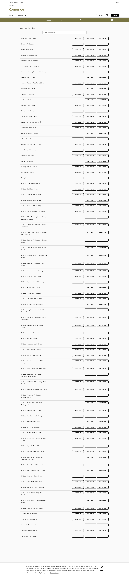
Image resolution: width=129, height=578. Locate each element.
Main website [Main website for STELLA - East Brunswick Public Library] (90, 211)
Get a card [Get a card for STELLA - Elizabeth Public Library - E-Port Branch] (90, 247)
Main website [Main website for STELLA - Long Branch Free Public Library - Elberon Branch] (102, 310)
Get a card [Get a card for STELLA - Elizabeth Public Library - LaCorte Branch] (90, 255)
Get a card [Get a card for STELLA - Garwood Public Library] (78, 276)
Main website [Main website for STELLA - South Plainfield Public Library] (102, 470)
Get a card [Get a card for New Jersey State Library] (78, 150)
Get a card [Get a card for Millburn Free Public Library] (90, 133)
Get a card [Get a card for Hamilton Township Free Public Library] (78, 83)
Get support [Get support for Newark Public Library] (102, 155)
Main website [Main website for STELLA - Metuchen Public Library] (90, 333)
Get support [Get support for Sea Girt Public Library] (102, 172)
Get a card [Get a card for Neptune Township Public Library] (78, 144)
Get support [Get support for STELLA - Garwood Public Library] (102, 276)
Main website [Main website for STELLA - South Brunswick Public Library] (90, 465)
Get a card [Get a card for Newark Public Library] (78, 155)
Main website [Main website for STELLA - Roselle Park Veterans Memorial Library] (90, 438)
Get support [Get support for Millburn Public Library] (102, 139)
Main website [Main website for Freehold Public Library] (102, 77)
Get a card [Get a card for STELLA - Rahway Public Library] (90, 421)
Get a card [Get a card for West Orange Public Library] (78, 530)
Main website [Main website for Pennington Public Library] (90, 166)
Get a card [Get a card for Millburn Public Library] (78, 139)
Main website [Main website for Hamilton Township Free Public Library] (90, 83)
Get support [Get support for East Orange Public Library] (102, 66)
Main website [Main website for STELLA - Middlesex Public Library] (90, 344)
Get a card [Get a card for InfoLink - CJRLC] (90, 100)
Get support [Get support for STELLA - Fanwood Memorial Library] (102, 271)
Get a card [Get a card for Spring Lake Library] (78, 178)
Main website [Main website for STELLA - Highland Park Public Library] (90, 282)
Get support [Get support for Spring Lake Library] (102, 178)
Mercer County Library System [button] (31, 122)
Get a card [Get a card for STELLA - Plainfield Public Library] (78, 410)
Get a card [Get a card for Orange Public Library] (90, 161)
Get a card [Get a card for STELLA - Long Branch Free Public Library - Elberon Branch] (90, 310)
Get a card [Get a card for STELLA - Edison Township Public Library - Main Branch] (78, 224)
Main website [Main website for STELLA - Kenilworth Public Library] (90, 298)
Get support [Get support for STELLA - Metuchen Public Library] (102, 333)
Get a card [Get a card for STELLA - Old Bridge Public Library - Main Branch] (78, 382)
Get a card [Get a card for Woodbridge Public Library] (78, 536)
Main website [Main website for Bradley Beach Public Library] (90, 61)
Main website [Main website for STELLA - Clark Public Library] (90, 189)
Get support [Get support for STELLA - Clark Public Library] (102, 189)
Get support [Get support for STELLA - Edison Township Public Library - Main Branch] (102, 224)
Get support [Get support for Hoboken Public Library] (102, 94)
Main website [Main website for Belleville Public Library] (90, 44)
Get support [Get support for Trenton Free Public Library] (102, 519)
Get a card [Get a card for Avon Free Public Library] (78, 38)
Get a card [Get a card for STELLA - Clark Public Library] (78, 189)
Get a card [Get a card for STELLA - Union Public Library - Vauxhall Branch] (90, 500)
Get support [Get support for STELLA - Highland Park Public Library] (102, 282)
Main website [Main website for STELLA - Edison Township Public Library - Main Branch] (90, 224)
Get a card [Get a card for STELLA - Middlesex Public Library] (78, 344)
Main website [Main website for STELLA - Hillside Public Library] (102, 287)
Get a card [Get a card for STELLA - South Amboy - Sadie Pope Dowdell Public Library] (90, 457)
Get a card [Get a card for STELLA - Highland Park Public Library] (78, 282)
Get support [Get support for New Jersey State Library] (102, 150)
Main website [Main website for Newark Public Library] (90, 155)
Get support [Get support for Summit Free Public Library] (102, 514)
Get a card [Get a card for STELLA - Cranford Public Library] (90, 200)
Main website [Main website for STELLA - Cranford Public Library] (102, 200)
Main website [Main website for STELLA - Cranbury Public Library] (90, 194)
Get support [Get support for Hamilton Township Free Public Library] (102, 83)
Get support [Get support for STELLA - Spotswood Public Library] (102, 481)
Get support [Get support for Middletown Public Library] (102, 127)
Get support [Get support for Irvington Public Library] (102, 105)
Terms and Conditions (57, 566)
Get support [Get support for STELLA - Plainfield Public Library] (102, 410)
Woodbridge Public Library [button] (30, 536)
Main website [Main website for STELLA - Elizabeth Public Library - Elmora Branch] (102, 240)
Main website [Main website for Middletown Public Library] (90, 127)
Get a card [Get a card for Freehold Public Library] (90, 77)
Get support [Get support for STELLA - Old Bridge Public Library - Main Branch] (102, 382)
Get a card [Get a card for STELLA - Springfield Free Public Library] (78, 487)
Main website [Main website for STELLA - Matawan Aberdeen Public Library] (90, 325)
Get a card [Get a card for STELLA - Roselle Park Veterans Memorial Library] (78, 438)
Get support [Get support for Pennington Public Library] (102, 166)
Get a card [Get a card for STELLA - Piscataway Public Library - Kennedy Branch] (90, 395)
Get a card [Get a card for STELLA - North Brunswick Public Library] (78, 368)
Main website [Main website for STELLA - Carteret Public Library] (90, 183)
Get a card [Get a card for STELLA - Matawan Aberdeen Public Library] (78, 325)
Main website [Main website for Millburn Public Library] (90, 139)
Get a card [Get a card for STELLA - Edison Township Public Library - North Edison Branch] (90, 232)
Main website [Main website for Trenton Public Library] (102, 525)
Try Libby (49, 20)
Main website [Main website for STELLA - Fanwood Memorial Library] (90, 271)
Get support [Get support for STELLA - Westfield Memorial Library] (102, 508)
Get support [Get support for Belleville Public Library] (102, 44)
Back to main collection (16, 2)
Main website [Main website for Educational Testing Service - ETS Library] (90, 72)
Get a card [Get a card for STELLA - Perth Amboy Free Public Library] (78, 389)
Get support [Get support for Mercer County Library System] (102, 122)
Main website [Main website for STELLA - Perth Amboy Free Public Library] (90, 389)
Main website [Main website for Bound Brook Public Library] (90, 55)
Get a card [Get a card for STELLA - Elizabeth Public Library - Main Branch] (78, 263)
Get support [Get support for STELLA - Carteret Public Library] (102, 183)
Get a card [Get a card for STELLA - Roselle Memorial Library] (78, 433)
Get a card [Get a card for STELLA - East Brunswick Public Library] (78, 211)
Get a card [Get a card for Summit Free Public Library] (78, 514)
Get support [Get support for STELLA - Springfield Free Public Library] (102, 487)
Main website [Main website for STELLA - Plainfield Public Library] (90, 410)
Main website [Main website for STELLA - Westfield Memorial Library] (90, 508)
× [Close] (102, 567)
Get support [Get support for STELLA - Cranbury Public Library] (102, 194)
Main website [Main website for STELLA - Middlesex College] (90, 338)
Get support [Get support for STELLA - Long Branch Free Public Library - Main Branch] (102, 317)
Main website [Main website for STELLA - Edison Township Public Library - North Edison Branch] (102, 232)
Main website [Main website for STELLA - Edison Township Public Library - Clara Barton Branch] (102, 217)
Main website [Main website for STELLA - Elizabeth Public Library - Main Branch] (90, 263)
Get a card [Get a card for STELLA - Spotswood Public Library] (78, 481)
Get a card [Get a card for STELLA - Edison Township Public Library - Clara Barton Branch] (90, 217)
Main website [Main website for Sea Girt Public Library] (90, 172)
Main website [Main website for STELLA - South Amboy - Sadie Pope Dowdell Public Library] (102, 457)
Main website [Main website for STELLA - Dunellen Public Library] (90, 206)
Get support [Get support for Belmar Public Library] (102, 49)
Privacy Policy (71, 566)
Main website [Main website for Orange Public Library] (102, 161)
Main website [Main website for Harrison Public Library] (102, 88)
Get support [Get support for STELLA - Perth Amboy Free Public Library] (102, 389)
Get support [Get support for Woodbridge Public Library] (102, 536)
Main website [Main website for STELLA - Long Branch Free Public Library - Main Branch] (90, 317)
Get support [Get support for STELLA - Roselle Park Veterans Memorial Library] (102, 438)
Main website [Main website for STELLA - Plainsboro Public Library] (90, 416)
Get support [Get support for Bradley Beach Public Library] (102, 61)
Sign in (115, 15)
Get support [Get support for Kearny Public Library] (102, 111)
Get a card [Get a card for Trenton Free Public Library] (78, 519)
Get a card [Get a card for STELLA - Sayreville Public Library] (78, 446)
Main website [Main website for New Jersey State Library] (90, 150)
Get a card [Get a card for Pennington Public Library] (78, 166)
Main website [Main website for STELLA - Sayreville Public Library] (90, 446)
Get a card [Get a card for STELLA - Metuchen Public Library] (78, 333)
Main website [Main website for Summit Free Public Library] (90, 514)
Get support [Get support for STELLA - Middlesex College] (102, 338)
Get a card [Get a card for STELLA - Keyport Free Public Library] (90, 304)
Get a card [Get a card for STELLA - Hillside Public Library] (90, 287)
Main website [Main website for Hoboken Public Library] (90, 94)
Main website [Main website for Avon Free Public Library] (90, 38)
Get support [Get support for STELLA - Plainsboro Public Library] (102, 416)
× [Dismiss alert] (112, 20)
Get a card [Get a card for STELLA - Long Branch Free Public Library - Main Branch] (78, 317)
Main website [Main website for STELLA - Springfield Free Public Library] (90, 487)
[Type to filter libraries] (64, 32)
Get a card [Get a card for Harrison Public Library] (90, 88)
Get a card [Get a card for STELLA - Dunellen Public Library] (78, 206)
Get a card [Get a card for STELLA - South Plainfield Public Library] (90, 470)
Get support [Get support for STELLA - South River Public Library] (102, 476)
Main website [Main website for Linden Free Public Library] (90, 116)
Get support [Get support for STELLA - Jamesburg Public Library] (102, 293)
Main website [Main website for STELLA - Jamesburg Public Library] (90, 293)
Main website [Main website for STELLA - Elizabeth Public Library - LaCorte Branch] (102, 255)
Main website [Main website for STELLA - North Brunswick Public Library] (90, 368)
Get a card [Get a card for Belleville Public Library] (78, 44)
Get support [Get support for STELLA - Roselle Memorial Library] (102, 433)
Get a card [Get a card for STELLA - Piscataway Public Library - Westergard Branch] (90, 402)
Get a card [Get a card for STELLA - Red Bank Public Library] (78, 427)
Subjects (11, 15)
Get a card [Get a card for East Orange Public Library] (78, 66)
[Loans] (107, 15)
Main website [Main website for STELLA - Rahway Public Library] (102, 421)
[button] (99, 15)
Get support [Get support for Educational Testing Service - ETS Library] (102, 72)
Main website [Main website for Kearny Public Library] (90, 111)
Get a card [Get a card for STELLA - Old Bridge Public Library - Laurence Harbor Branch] (90, 374)
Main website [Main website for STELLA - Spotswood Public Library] (90, 481)
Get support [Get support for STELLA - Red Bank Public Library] (102, 427)
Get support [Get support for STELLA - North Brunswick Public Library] (102, 368)
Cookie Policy (54, 573)
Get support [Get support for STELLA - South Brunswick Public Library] (102, 465)
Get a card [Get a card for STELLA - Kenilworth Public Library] (78, 298)
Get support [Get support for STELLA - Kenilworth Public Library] (102, 298)
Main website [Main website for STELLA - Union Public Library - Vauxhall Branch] (102, 500)
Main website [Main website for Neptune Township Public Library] (90, 144)
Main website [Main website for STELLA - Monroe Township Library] (90, 355)
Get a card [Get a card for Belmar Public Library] (78, 49)
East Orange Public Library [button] (30, 66)
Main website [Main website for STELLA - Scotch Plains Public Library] (90, 451)
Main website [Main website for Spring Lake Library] (90, 178)
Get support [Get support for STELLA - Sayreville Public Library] (102, 446)
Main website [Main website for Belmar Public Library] (90, 49)
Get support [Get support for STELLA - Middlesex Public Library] (102, 344)
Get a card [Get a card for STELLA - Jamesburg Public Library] (78, 293)
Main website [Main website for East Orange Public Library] (90, 66)
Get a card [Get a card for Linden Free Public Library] (78, 116)
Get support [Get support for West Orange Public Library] (102, 530)
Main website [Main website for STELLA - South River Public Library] (90, 476)
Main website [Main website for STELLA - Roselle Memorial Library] (90, 433)
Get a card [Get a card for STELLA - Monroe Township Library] (78, 355)
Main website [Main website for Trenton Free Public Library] (90, 519)
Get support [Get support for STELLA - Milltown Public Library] (102, 349)
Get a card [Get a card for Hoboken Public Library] (78, 94)
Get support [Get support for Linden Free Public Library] (102, 116)
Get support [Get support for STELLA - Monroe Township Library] (102, 355)
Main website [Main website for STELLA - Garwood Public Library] (90, 276)
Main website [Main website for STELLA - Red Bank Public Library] (90, 427)
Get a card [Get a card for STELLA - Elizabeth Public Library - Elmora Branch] (90, 240)
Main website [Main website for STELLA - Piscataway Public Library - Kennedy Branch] (102, 395)
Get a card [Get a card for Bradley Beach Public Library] (78, 61)
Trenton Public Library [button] (28, 525)
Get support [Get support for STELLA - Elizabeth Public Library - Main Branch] (102, 263)
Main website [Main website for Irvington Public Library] (90, 105)
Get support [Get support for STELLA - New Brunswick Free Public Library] (102, 361)
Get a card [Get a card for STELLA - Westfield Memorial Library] (78, 508)
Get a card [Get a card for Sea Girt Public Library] (78, 172)
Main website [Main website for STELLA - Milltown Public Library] (90, 349)
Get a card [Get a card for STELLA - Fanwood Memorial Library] (78, 271)
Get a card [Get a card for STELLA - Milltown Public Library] (78, 349)
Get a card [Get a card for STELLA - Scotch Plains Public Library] (78, 451)
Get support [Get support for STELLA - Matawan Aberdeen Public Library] (102, 325)
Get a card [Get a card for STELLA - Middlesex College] (78, 338)
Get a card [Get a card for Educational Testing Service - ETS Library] (78, 72)
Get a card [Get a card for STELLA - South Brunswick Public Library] (78, 465)
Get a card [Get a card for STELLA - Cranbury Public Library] (78, 194)
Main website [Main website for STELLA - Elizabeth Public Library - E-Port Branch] (102, 247)
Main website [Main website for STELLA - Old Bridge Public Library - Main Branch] (90, 382)
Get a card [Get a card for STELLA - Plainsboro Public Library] (78, 416)
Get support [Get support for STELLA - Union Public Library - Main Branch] (102, 493)
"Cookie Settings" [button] (50, 571)
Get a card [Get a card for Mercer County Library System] (78, 122)
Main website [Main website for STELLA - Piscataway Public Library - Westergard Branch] (102, 402)
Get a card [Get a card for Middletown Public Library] (78, 127)
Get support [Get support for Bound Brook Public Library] (102, 55)
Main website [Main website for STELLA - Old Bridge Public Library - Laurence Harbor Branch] (102, 374)
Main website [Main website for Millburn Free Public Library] (102, 133)
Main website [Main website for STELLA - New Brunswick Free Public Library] (90, 361)
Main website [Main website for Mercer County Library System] (90, 122)
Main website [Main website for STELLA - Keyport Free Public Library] (102, 304)
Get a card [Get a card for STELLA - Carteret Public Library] (78, 183)
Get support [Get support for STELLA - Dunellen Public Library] (102, 206)
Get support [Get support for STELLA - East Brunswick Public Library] (102, 211)
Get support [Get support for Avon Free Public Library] (102, 38)
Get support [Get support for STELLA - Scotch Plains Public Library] (102, 451)
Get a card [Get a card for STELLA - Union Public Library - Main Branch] (78, 493)
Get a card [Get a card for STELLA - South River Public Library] (78, 476)
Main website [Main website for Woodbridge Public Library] (90, 536)
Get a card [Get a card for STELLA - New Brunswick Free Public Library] (78, 361)
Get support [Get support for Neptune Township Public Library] (102, 144)
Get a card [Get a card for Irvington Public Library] (78, 105)
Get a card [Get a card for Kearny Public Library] (78, 111)
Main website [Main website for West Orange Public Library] (90, 530)
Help (117, 2)
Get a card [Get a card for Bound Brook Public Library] (78, 55)
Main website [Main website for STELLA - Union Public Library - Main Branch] (90, 493)
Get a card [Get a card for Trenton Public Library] (90, 525)
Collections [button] (21, 15)
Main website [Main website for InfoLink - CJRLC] (102, 100)
